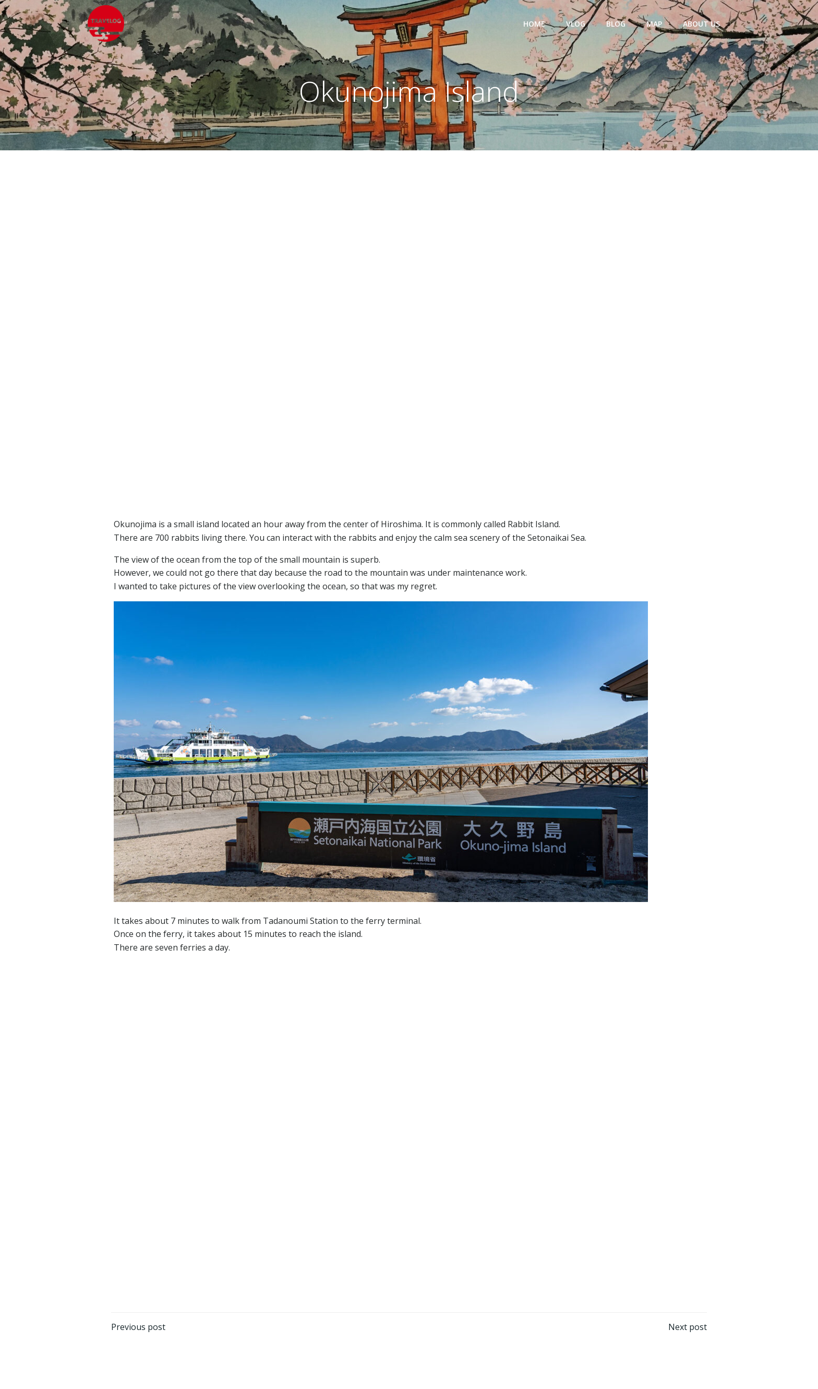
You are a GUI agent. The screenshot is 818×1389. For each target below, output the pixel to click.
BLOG (615, 24)
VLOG (575, 24)
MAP (654, 24)
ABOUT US (701, 24)
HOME (534, 24)
